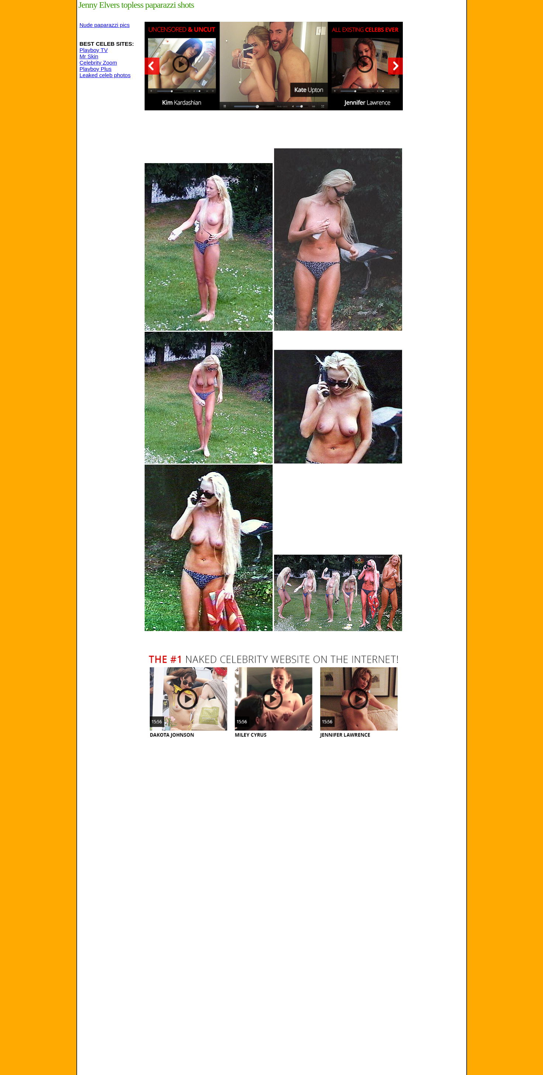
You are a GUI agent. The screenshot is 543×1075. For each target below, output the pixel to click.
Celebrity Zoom (98, 62)
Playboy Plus (96, 69)
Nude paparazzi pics (105, 25)
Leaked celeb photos (105, 75)
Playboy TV (94, 50)
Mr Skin (89, 56)
